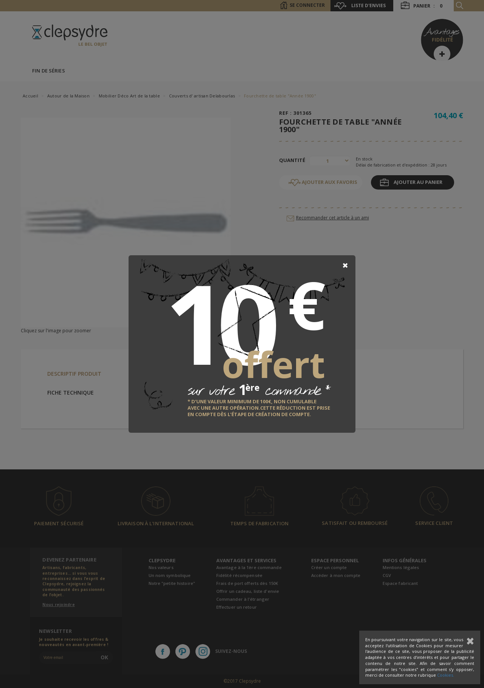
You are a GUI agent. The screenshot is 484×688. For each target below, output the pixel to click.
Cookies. (445, 675)
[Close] (345, 265)
